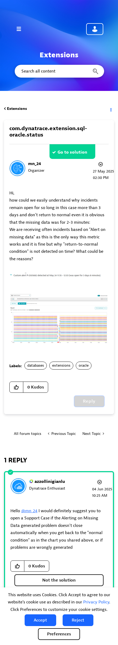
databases (35, 365)
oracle (84, 365)
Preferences (59, 634)
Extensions (17, 108)
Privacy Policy (96, 602)
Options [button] (110, 109)
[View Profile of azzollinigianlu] (50, 481)
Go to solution (72, 152)
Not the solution (59, 580)
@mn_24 (29, 511)
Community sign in (94, 29)
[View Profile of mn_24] (34, 163)
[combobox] (59, 71)
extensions (61, 365)
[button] (40, 620)
